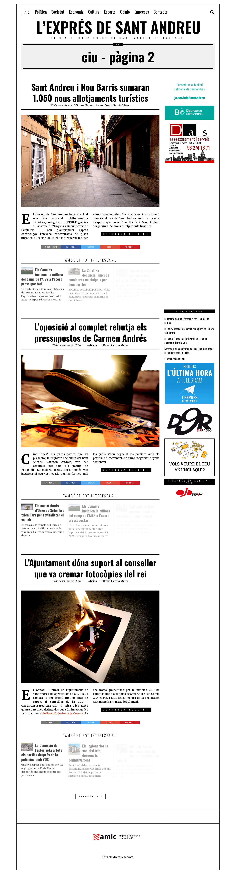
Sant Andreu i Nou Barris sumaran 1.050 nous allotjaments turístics (90, 92)
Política (92, 345)
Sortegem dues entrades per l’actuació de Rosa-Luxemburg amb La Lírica (188, 351)
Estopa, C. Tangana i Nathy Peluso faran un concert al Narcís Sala (185, 341)
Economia (92, 105)
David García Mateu (117, 105)
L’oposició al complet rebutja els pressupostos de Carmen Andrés (90, 332)
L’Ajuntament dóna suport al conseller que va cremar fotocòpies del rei (90, 568)
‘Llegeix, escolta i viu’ (175, 359)
